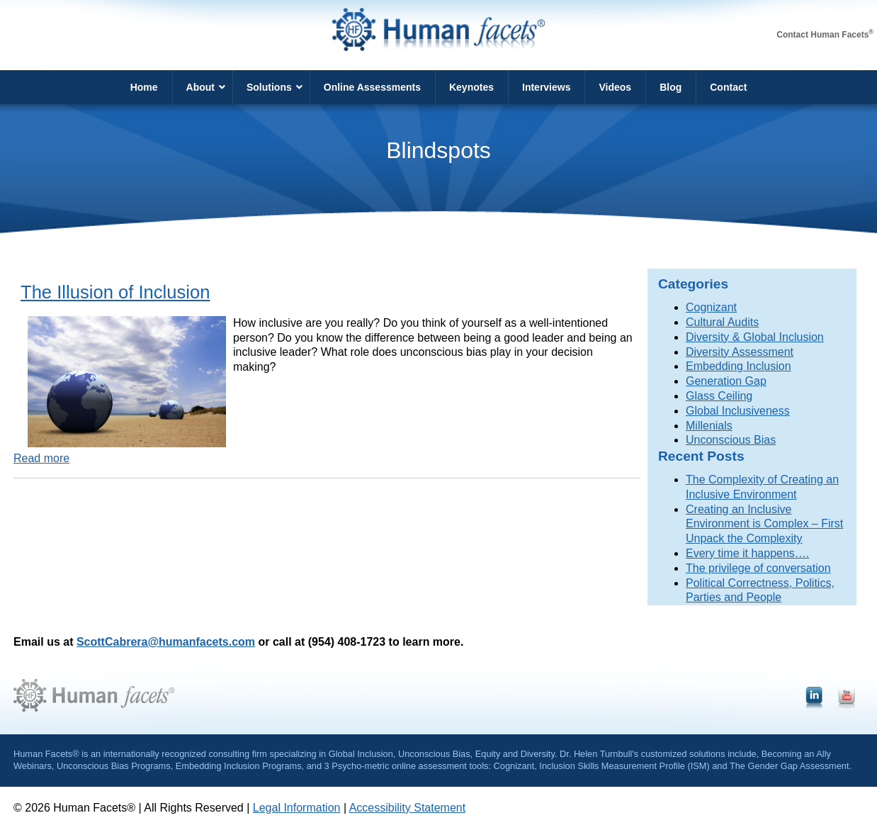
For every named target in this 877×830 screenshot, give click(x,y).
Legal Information (297, 808)
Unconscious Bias (731, 440)
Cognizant (711, 307)
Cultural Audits (722, 322)
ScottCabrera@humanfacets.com (166, 642)
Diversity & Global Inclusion (755, 337)
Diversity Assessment (739, 352)
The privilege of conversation (758, 568)
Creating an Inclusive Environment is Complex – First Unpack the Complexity (764, 524)
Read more (41, 458)
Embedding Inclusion (738, 366)
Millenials (709, 426)
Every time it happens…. (747, 553)
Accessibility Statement (407, 808)
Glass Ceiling (719, 396)
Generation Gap (726, 381)
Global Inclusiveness (738, 411)
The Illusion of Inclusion (115, 292)
